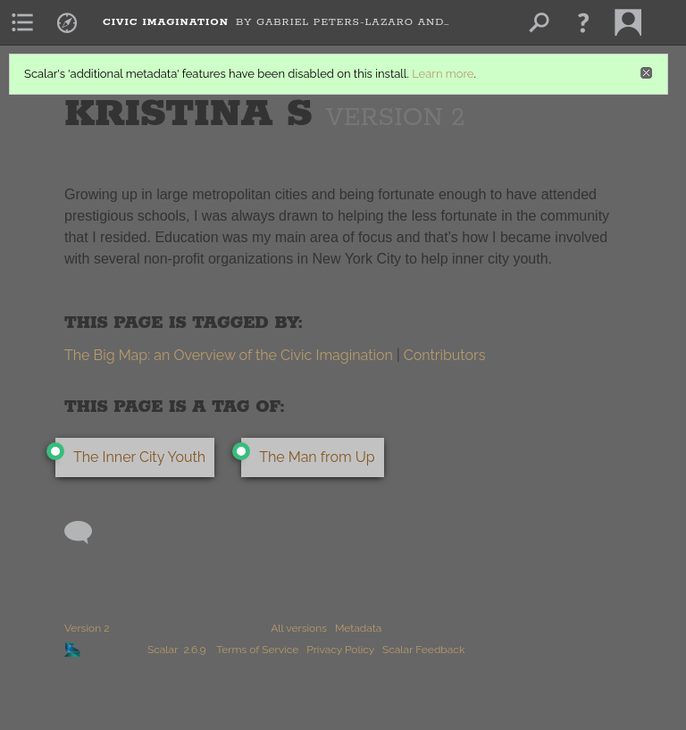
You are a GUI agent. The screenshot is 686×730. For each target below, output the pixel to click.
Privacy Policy (340, 649)
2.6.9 (194, 649)
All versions (299, 628)
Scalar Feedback (423, 649)
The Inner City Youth (139, 457)
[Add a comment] (86, 532)
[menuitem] (22, 22)
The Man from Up (316, 457)
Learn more (442, 73)
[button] (583, 22)
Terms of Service (257, 649)
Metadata (358, 628)
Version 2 (86, 628)
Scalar (162, 649)
